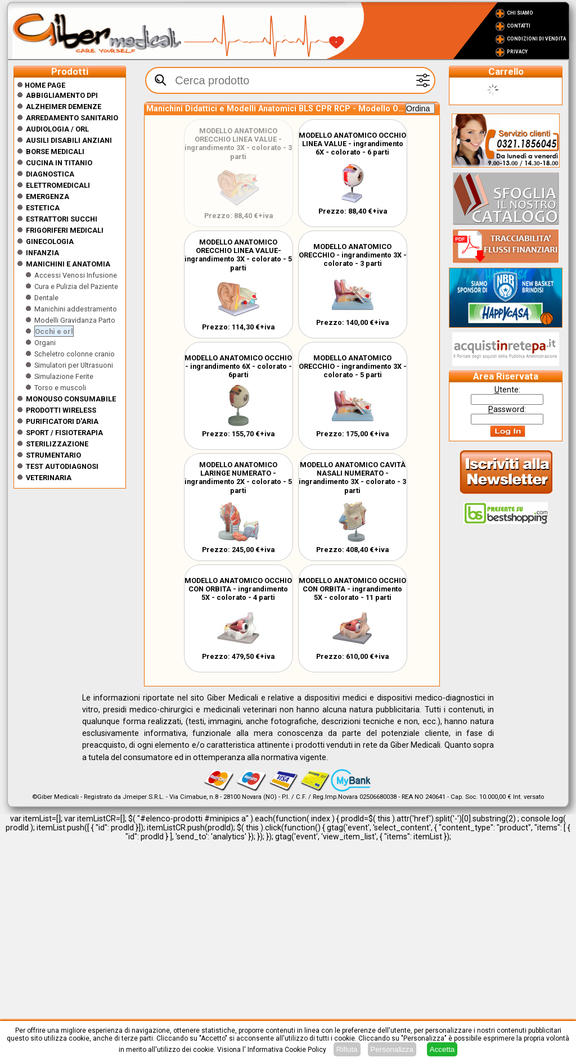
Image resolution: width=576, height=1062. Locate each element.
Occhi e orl (54, 331)
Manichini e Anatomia (68, 264)
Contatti (518, 26)
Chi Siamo (520, 13)
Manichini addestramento (75, 309)
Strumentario (53, 455)
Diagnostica (50, 174)
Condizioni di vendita (536, 39)
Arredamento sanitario (72, 118)
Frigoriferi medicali (65, 230)
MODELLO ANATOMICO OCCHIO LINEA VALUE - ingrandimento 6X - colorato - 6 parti (352, 143)
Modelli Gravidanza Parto (74, 320)
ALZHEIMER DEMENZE (63, 106)
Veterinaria (48, 477)
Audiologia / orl (57, 129)
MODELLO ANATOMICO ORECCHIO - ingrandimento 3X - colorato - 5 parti (353, 366)
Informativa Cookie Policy (287, 1050)
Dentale (46, 297)
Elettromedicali (58, 185)
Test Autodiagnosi (62, 466)
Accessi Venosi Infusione (75, 275)
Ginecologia (50, 241)
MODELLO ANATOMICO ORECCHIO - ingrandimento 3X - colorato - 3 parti (353, 255)
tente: (507, 389)
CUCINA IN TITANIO (59, 163)
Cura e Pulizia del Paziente (76, 286)
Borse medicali (55, 151)
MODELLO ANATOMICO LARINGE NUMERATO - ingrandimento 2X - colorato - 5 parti (238, 477)
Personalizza (392, 1049)
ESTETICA (43, 208)
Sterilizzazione (57, 444)
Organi (45, 342)
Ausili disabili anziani (69, 140)
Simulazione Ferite (63, 376)
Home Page (41, 85)
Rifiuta (347, 1049)
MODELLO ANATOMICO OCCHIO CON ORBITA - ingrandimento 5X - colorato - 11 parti (352, 589)
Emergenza (47, 196)
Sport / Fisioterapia (64, 432)
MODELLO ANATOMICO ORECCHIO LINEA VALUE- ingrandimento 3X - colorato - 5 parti (238, 255)
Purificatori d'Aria (62, 421)
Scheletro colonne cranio (74, 354)
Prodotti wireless (61, 410)
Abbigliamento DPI (62, 95)
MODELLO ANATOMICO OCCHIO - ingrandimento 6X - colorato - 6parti (238, 366)
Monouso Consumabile (71, 399)
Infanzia (42, 252)
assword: (507, 409)
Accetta (442, 1049)
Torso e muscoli (60, 387)
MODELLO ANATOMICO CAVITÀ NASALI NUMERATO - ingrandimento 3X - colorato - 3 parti (352, 477)
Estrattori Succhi (61, 219)
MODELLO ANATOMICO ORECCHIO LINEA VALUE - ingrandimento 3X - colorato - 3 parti (238, 143)
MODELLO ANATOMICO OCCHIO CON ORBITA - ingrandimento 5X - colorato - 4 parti (238, 589)
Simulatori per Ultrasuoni (73, 365)
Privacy (517, 52)
